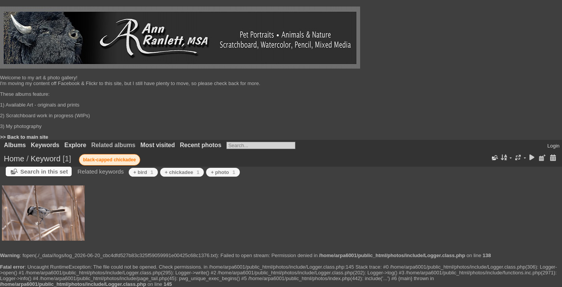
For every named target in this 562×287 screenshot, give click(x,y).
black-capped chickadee (109, 159)
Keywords (45, 145)
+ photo (223, 172)
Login (553, 146)
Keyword (46, 158)
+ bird (143, 172)
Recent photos (200, 145)
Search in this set (44, 171)
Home (14, 158)
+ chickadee (182, 172)
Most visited (157, 145)
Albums (15, 145)
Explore (75, 145)
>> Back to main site (24, 137)
